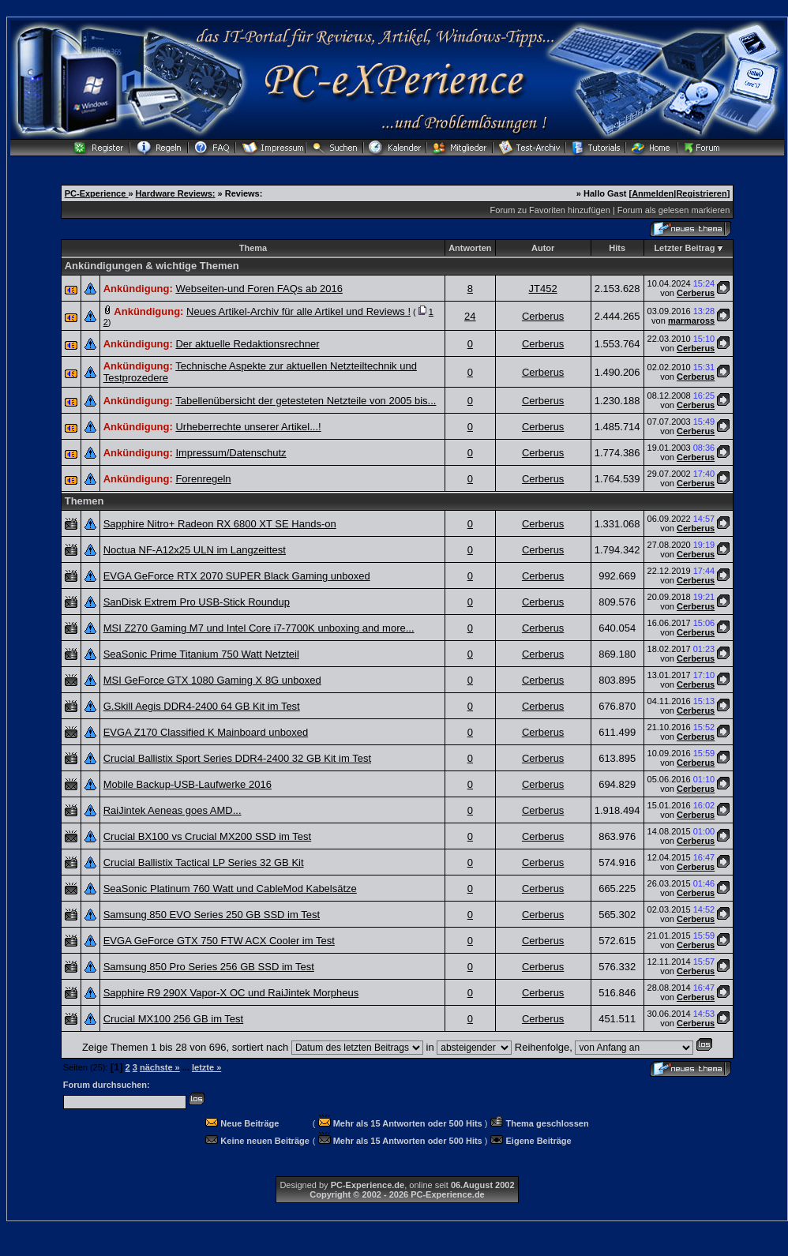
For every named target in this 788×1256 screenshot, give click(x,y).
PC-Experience (97, 193)
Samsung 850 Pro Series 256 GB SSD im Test (208, 967)
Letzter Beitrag (684, 248)
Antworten (469, 248)
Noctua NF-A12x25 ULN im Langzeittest (194, 550)
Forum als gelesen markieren (673, 210)
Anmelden (653, 193)
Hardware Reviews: (176, 193)
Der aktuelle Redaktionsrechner (247, 344)
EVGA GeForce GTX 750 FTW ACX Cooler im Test (219, 941)
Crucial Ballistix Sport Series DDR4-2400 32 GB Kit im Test (237, 758)
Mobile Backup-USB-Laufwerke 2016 (187, 784)
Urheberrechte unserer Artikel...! (248, 427)
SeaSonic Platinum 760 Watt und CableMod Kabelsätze (230, 888)
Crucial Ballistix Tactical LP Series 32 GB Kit (203, 862)
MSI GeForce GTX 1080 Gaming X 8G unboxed (212, 680)
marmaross (691, 320)
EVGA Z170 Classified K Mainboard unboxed (205, 732)
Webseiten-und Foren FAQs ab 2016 (259, 288)
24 (469, 316)
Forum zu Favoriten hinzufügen (550, 210)
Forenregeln (203, 479)
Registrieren (701, 193)
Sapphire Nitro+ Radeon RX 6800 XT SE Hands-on (219, 524)
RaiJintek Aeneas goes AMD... (172, 810)
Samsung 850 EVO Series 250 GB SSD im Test (211, 914)
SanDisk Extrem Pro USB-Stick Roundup (196, 602)
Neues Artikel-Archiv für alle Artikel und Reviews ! (298, 311)
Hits (617, 248)
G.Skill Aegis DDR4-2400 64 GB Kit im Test (201, 706)
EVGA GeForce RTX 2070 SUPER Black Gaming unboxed (236, 576)
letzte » (206, 1067)
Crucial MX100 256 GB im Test (173, 1019)
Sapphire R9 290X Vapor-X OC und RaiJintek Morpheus (231, 993)
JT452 (543, 288)
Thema (253, 248)
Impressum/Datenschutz (230, 453)
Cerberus (696, 293)
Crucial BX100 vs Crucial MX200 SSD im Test (207, 836)
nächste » (160, 1067)
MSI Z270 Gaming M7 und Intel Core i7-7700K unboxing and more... (259, 628)
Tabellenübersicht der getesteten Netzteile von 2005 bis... (305, 401)
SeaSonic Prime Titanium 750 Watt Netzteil (201, 654)
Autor (542, 248)
